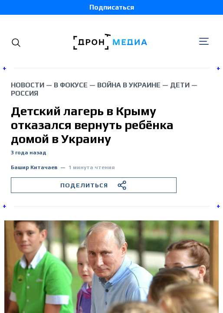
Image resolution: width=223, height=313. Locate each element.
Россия (24, 93)
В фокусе (71, 85)
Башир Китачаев (34, 167)
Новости (27, 85)
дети (180, 85)
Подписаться (111, 7)
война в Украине (129, 85)
